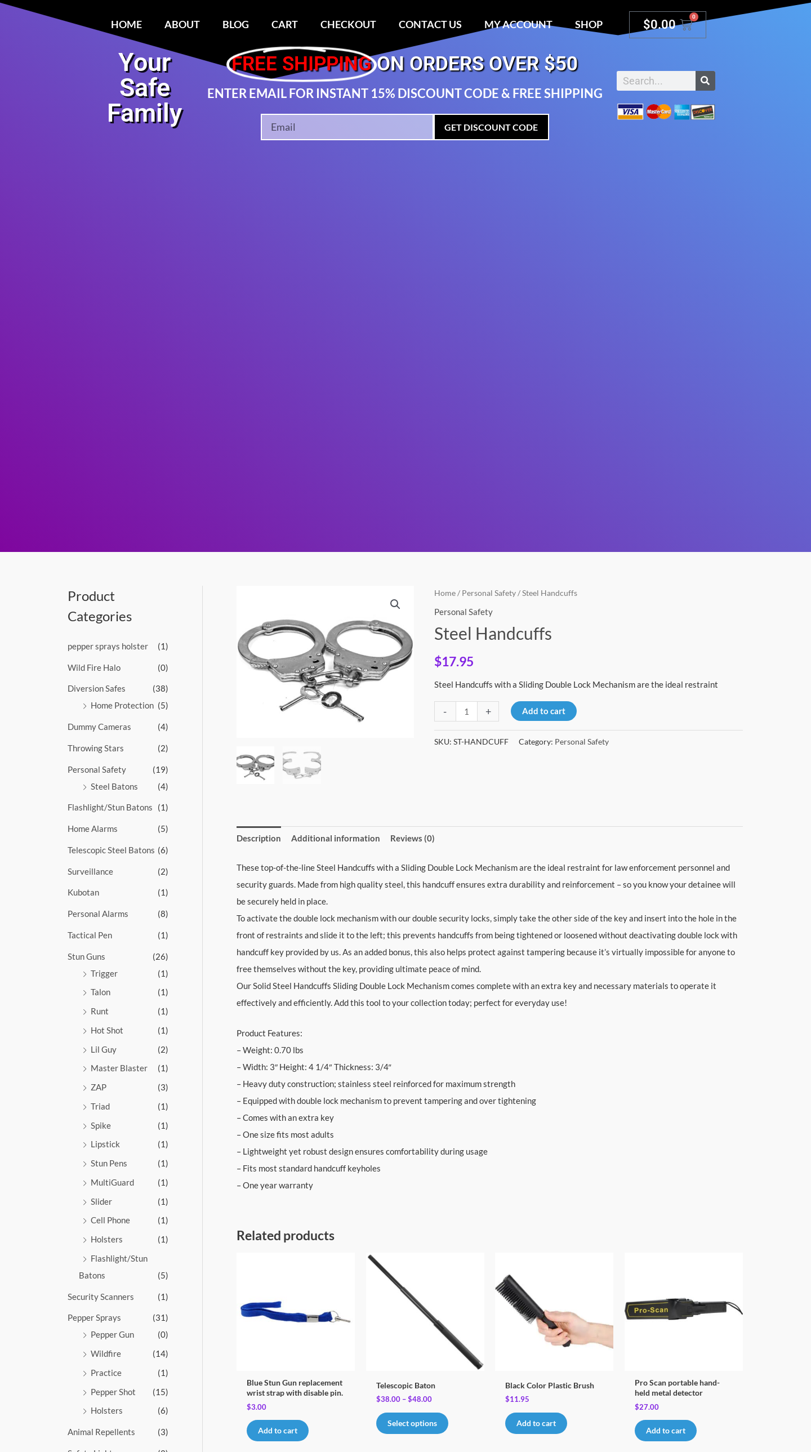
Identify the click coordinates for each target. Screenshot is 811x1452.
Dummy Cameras (99, 726)
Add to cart (543, 711)
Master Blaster (119, 1068)
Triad (100, 1106)
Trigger (104, 973)
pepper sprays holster (108, 646)
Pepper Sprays (94, 1317)
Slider (101, 1201)
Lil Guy (104, 1049)
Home (126, 24)
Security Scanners (101, 1296)
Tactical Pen (90, 935)
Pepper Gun (112, 1334)
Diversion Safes (97, 688)
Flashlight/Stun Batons (110, 807)
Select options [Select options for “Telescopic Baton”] (414, 1423)
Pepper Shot (113, 1392)
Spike (101, 1125)
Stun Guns (86, 956)
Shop (589, 24)
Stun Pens (109, 1163)
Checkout (348, 24)
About (182, 24)
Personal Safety (97, 769)
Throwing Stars (96, 748)
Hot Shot (107, 1030)
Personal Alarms (98, 913)
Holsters (107, 1239)
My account (518, 24)
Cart (284, 24)
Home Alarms (93, 828)
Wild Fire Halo (94, 667)
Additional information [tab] (335, 837)
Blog (235, 24)
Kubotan (83, 892)
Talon (100, 992)
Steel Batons (114, 786)
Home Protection (122, 705)
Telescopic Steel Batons (111, 850)
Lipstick (105, 1144)
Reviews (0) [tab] (412, 837)
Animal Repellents (101, 1432)
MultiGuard (112, 1182)
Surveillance (90, 871)
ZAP (98, 1087)
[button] (395, 604)
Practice (106, 1373)
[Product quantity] (467, 711)
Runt (100, 1011)
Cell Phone (110, 1220)
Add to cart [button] (538, 1423)
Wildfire (106, 1353)
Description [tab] (259, 837)
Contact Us (430, 24)
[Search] (705, 81)
